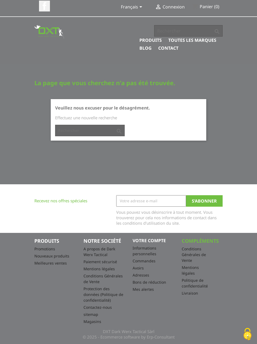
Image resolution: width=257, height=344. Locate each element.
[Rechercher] (188, 31)
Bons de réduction (149, 282)
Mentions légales (99, 268)
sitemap (90, 314)
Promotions (44, 248)
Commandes (144, 260)
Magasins (92, 321)
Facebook (44, 6)
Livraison (190, 293)
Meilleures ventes (50, 263)
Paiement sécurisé (100, 261)
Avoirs (138, 268)
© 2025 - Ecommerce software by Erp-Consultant (129, 337)
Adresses (141, 275)
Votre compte (149, 241)
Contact (168, 48)
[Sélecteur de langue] (132, 7)
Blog (145, 48)
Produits (150, 40)
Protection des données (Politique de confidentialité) (103, 294)
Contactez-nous (97, 307)
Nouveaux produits (51, 256)
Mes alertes (143, 289)
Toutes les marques (192, 40)
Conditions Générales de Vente (194, 254)
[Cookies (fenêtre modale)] (247, 334)
